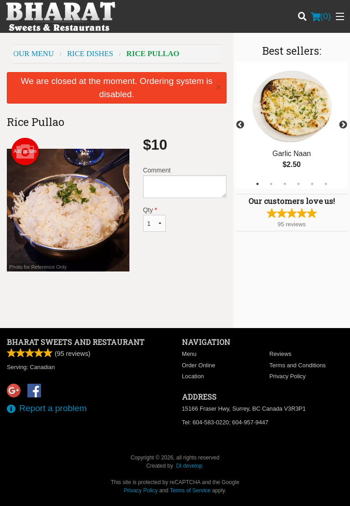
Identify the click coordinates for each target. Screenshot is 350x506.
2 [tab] (271, 183)
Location (193, 376)
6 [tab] (325, 183)
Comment (184, 182)
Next (343, 125)
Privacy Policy (287, 376)
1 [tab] (257, 183)
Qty (154, 219)
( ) (321, 16)
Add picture (25, 151)
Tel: (225, 422)
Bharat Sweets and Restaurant (75, 342)
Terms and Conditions (297, 365)
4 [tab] (298, 183)
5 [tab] (312, 183)
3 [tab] (284, 183)
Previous (240, 125)
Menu (189, 353)
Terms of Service (190, 490)
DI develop (189, 466)
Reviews (280, 353)
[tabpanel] (291, 125)
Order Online (198, 365)
